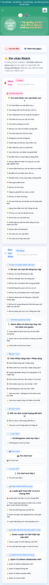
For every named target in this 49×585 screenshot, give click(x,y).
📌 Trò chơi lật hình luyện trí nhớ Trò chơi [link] (22, 546)
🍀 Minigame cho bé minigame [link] (18, 138)
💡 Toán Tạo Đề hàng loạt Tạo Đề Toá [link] (20, 510)
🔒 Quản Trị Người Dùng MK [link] (17, 569)
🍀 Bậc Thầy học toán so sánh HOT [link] (20, 147)
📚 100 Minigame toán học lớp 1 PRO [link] (20, 389)
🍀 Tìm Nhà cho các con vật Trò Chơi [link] (20, 119)
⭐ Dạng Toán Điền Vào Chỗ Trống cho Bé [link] (22, 208)
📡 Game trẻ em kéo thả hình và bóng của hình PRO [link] (24, 339)
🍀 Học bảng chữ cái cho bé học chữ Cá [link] (21, 110)
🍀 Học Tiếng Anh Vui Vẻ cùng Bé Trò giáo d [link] (23, 115)
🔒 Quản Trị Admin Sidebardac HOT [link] (24, 559)
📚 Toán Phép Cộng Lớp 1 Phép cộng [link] (24, 358)
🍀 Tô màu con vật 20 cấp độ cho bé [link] (20, 213)
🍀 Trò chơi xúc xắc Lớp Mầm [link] (18, 234)
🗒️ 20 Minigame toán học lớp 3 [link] (24, 438)
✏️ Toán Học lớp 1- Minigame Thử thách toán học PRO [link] (24, 394)
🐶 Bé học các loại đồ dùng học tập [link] (24, 269)
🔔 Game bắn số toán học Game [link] (19, 345)
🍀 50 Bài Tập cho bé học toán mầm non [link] (22, 143)
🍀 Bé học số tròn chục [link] (15, 187)
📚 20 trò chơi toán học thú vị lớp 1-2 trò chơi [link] (24, 379)
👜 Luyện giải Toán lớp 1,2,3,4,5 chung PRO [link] (24, 492)
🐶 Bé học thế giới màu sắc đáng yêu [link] (20, 279)
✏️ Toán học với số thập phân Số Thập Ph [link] (22, 425)
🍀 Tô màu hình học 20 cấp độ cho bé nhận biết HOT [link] (24, 202)
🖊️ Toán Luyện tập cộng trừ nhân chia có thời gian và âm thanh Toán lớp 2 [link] (24, 504)
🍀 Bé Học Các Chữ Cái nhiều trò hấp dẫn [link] (22, 129)
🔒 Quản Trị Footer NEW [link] (16, 578)
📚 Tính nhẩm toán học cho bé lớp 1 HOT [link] (22, 384)
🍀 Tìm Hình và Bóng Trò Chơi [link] (18, 124)
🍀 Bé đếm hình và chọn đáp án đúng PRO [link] (22, 157)
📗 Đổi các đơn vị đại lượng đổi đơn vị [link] (24, 414)
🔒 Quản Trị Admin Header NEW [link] (19, 573)
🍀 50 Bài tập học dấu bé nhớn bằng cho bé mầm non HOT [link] (23, 223)
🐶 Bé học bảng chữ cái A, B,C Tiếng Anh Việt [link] (23, 311)
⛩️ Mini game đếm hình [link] (16, 182)
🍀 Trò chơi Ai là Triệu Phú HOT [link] (18, 239)
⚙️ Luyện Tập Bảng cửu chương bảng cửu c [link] (23, 521)
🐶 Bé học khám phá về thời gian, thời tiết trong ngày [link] (23, 298)
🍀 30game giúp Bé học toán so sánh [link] (20, 192)
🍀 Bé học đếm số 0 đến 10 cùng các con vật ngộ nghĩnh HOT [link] (23, 163)
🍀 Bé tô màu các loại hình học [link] (18, 218)
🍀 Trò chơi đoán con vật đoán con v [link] (24, 99)
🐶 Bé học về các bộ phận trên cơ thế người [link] (23, 293)
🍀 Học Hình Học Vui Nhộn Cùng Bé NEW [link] (22, 152)
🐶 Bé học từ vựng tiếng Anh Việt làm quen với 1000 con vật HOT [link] (24, 305)
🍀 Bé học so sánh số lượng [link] (17, 197)
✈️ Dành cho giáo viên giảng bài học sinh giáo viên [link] (24, 516)
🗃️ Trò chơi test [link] (24, 455)
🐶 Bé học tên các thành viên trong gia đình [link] (23, 283)
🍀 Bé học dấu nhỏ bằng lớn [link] (17, 229)
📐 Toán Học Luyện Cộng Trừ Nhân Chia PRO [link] (23, 400)
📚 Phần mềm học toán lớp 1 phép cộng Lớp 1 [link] (24, 368)
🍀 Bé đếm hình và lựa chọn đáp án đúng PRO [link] (24, 178)
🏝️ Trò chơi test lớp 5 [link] (24, 473)
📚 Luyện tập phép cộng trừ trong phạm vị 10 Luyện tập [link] (24, 373)
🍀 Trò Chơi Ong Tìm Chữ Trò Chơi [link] (19, 133)
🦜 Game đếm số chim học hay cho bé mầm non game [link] (24, 325)
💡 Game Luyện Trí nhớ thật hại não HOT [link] (24, 535)
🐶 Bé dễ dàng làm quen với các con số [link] (21, 288)
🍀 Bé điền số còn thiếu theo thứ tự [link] (20, 173)
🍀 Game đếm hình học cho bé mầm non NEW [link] (24, 168)
